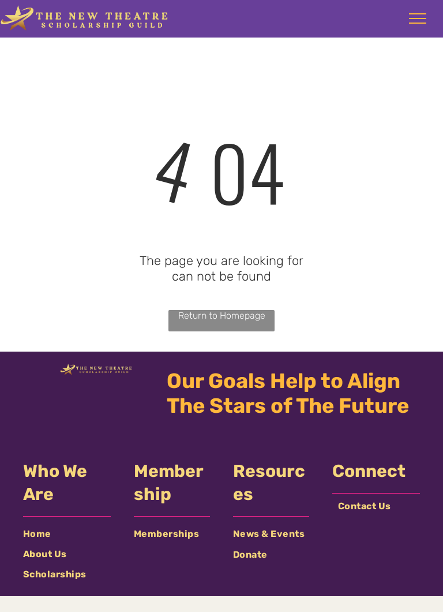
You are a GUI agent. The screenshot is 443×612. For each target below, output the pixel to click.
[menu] (418, 18)
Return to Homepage (221, 315)
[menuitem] (67, 534)
